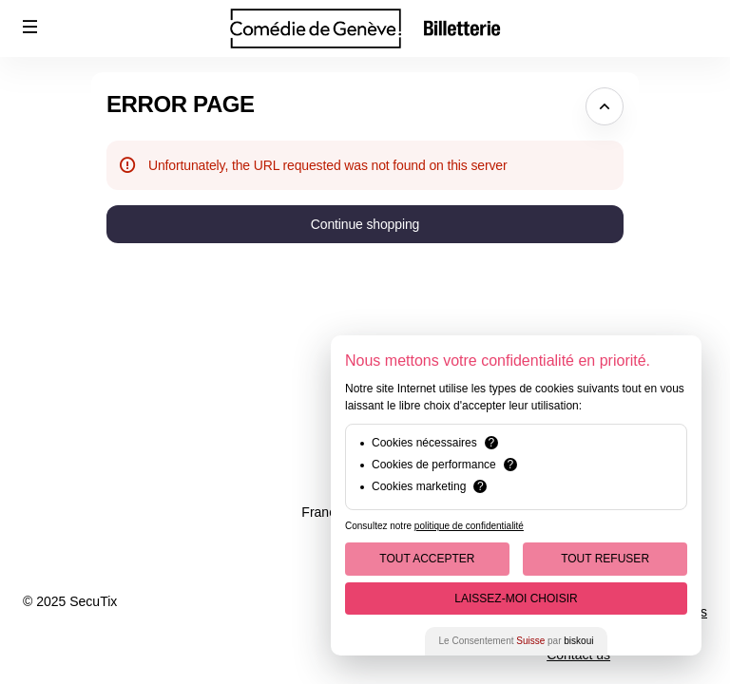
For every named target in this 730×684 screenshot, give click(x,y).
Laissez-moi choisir (515, 598)
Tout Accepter (426, 558)
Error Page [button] (180, 104)
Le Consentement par (516, 641)
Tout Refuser (605, 558)
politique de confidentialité (469, 526)
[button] (30, 26)
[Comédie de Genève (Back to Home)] (365, 28)
